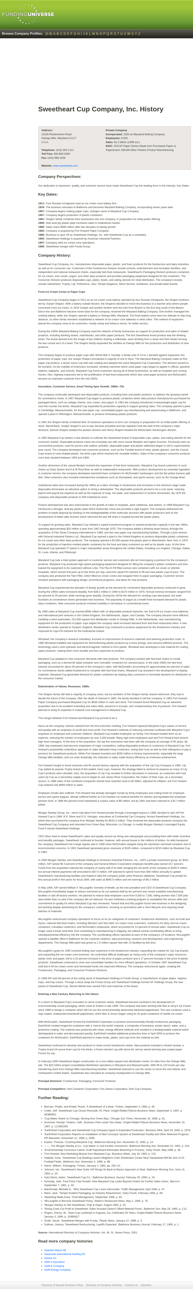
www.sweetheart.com (65, 165)
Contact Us (131, 1285)
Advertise (146, 1285)
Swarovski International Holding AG (64, 1254)
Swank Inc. (50, 1258)
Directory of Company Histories (104, 1285)
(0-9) (48, 33)
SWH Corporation (54, 1261)
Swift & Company (54, 1265)
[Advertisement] (114, 74)
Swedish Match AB (55, 1250)
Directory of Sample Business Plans (62, 1285)
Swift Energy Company (57, 1269)
